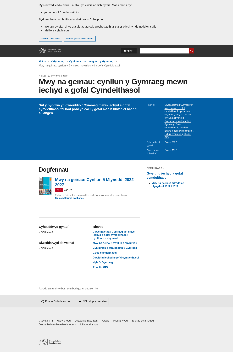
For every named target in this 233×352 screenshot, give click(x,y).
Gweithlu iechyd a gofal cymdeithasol (116, 257)
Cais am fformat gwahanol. (69, 198)
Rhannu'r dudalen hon (58, 301)
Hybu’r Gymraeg (173, 134)
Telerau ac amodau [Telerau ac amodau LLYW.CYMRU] (143, 320)
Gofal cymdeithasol (105, 252)
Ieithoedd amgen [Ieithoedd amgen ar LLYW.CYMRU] (89, 324)
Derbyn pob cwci (50, 38)
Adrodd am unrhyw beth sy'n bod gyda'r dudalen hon (69, 288)
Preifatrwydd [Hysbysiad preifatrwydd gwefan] (120, 320)
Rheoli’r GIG (100, 267)
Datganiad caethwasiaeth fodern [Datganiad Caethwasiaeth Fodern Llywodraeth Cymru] (57, 324)
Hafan (42, 61)
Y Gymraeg (57, 61)
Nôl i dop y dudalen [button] (95, 301)
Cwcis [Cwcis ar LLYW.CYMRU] (105, 320)
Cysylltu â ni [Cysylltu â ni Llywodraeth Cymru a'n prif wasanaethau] (46, 320)
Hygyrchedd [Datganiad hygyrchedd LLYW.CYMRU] (64, 320)
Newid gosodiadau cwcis (79, 38)
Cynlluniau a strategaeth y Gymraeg (91, 61)
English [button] (128, 50)
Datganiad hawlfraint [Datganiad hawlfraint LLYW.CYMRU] (86, 320)
